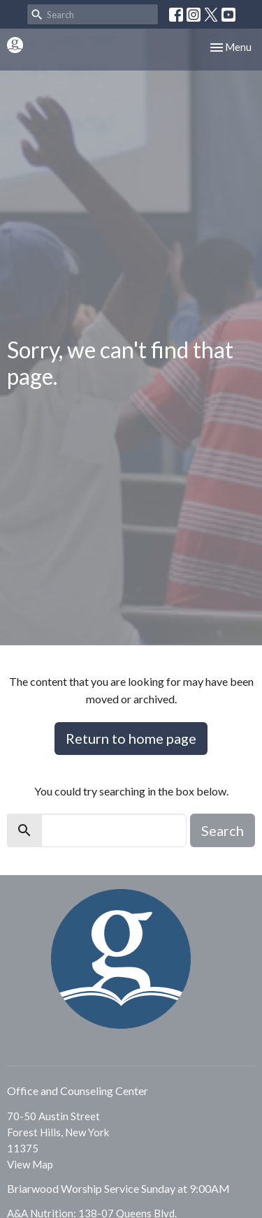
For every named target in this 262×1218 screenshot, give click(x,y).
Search (222, 830)
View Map (30, 1164)
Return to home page (131, 738)
